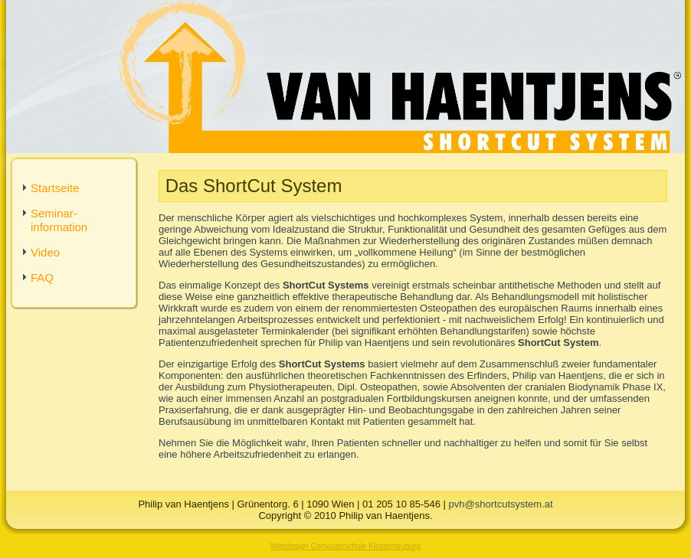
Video (45, 252)
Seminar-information (59, 220)
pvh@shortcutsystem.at (501, 504)
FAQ (42, 277)
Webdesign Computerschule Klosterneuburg (345, 546)
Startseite (55, 187)
